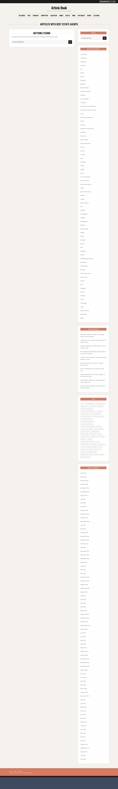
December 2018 (84, 669)
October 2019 (84, 632)
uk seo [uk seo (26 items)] (97, 457)
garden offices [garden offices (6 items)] (85, 440)
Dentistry (82, 124)
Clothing (96, 15)
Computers (44, 15)
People (82, 242)
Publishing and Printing (86, 257)
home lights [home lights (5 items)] (84, 442)
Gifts (81, 157)
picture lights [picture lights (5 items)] (97, 445)
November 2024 (84, 502)
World (82, 316)
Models (82, 231)
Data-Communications (86, 117)
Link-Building (83, 213)
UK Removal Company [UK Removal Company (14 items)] (87, 457)
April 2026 (83, 484)
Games (61, 15)
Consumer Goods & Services (88, 109)
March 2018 (83, 698)
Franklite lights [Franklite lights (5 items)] (99, 437)
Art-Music (22, 15)
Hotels (82, 187)
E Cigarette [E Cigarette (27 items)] (84, 414)
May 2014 (83, 743)
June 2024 (83, 513)
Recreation (83, 261)
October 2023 (84, 528)
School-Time (83, 276)
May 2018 (83, 691)
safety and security (85, 272)
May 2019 (83, 650)
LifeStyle (82, 209)
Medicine (82, 224)
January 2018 (84, 702)
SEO (81, 283)
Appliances (81, 15)
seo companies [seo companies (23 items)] (85, 452)
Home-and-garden (85, 176)
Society (82, 290)
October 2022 (84, 554)
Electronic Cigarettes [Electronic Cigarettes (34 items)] (88, 424)
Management (84, 220)
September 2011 (84, 757)
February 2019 (84, 661)
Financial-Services (85, 143)
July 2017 (83, 709)
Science (82, 279)
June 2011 (83, 768)
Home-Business (84, 180)
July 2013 (83, 746)
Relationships (84, 265)
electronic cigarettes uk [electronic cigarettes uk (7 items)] (88, 427)
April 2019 (83, 654)
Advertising (83, 58)
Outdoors (82, 239)
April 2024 (83, 517)
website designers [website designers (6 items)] (98, 468)
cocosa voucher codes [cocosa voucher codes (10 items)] (88, 409)
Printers (82, 254)
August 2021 (83, 573)
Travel (82, 305)
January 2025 (84, 495)
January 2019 (84, 665)
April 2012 (83, 750)
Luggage (82, 217)
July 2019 (83, 643)
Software (82, 294)
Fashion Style (84, 139)
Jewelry (82, 198)
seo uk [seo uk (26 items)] (93, 455)
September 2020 (84, 598)
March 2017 (83, 717)
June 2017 (83, 713)
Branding (82, 80)
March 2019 (83, 657)
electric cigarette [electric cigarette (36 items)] (86, 417)
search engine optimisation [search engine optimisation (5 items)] (89, 450)
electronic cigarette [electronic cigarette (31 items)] (87, 422)
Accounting (83, 54)
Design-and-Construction (87, 128)
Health (67, 15)
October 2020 (84, 595)
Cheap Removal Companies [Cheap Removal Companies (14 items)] (88, 407)
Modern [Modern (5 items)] (92, 442)
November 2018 (84, 672)
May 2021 (83, 580)
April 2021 (83, 584)
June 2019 (83, 646)
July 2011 (83, 765)
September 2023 (84, 532)
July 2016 (83, 720)
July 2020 (83, 606)
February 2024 (84, 521)
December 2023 (84, 525)
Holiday (82, 168)
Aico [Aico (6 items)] (82, 401)
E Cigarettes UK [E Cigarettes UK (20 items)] (94, 414)
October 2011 (84, 754)
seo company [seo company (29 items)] (95, 452)
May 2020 (83, 613)
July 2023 (83, 536)
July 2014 (83, 735)
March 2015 (83, 731)
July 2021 (83, 576)
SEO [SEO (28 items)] (100, 450)
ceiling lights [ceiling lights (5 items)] (97, 404)
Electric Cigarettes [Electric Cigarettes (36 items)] (87, 419)
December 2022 (84, 547)
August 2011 (83, 761)
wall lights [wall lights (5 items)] (94, 460)
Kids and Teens (84, 202)
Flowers (82, 150)
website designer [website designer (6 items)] (86, 468)
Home (73, 15)
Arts (29, 15)
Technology (83, 302)
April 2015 (83, 728)
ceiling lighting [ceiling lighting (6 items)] (86, 404)
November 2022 (84, 550)
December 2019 (84, 624)
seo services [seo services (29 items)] (85, 455)
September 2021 (84, 569)
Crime (82, 113)
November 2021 (84, 565)
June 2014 (83, 739)
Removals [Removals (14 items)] (91, 447)
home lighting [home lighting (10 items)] (96, 440)
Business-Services (85, 91)
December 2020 (84, 587)
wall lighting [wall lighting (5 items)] (85, 460)
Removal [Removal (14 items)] (83, 447)
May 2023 (83, 539)
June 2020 (83, 609)
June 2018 (83, 687)
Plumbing (83, 250)
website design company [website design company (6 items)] (88, 465)
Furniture (82, 154)
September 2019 (84, 635)
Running (82, 268)
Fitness (82, 146)
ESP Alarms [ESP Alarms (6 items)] (101, 432)
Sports (82, 298)
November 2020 (84, 591)
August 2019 (83, 639)
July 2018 (83, 683)
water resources (84, 309)
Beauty (82, 72)
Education (53, 15)
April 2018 (83, 694)
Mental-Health (84, 228)
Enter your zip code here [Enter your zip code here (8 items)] (88, 432)
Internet (82, 194)
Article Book (59, 7)
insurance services (85, 191)
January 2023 (84, 543)
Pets (81, 246)
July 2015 (83, 724)
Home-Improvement (85, 183)
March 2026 (83, 488)
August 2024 (83, 506)
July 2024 (83, 510)
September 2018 (84, 676)
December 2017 (84, 706)
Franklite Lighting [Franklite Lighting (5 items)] (86, 437)
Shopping (83, 287)
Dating (82, 120)
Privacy (16, 780)
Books (89, 15)
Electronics (83, 135)
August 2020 (83, 602)
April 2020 (83, 617)
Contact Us (22, 780)
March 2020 (83, 621)
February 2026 (84, 491)
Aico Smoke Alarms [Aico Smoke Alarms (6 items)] (91, 401)
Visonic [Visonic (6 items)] (103, 457)
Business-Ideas (84, 87)
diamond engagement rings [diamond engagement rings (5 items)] (89, 412)
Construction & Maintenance (88, 106)
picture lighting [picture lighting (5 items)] (86, 445)
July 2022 (83, 558)
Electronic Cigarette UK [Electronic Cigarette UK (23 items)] (88, 429)
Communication (84, 98)
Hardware (83, 161)
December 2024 (84, 499)
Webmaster (83, 313)
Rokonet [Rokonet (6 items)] (98, 447)
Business (36, 15)
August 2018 (83, 680)
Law (81, 206)
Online (82, 235)
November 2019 (84, 628)
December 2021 (84, 561)
